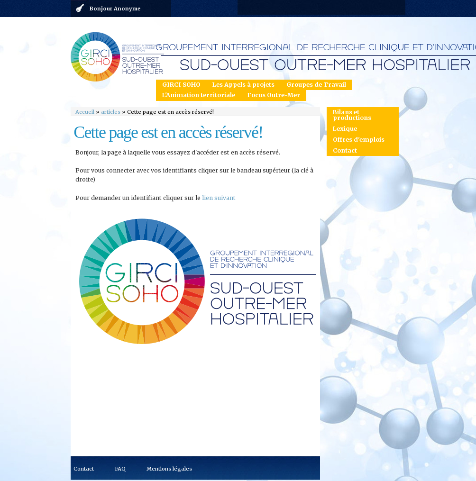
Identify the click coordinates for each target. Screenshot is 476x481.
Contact (345, 150)
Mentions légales (169, 468)
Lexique (345, 128)
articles (110, 112)
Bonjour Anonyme (115, 8)
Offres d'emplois (358, 139)
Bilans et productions (352, 115)
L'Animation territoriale (198, 95)
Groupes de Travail (316, 84)
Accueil (84, 112)
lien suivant (219, 197)
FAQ (120, 468)
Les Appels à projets (243, 84)
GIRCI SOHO (181, 84)
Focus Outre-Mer (273, 95)
